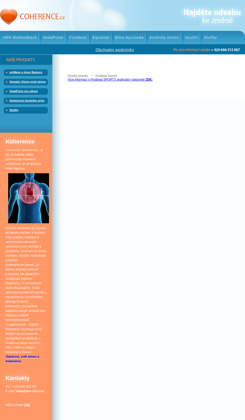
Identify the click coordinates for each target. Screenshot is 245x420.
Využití (191, 37)
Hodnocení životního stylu (26, 100)
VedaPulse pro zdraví (23, 91)
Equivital (100, 37)
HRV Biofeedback (20, 37)
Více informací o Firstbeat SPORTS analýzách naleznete (110, 79)
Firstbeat (78, 37)
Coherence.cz (32, 15)
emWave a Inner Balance (25, 72)
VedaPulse (53, 37)
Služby (210, 37)
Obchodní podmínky (114, 49)
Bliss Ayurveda (129, 37)
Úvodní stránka (78, 75)
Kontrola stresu (164, 37)
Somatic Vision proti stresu (27, 81)
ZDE (27, 405)
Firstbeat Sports (106, 75)
